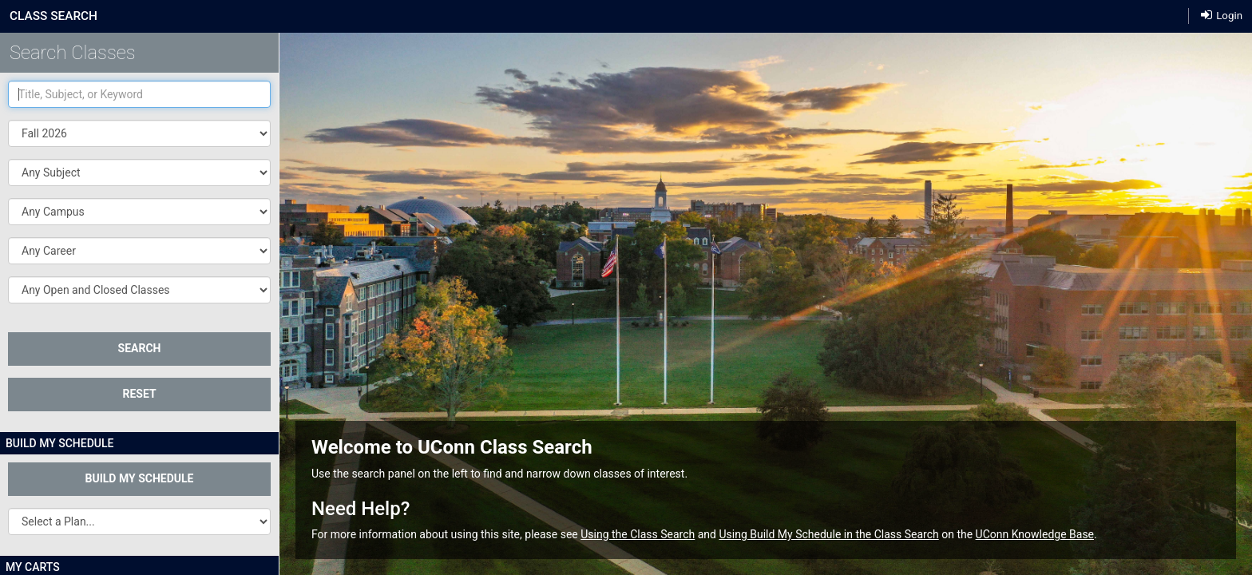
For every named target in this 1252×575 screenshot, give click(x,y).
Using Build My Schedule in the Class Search (828, 534)
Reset (139, 393)
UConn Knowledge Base (1035, 534)
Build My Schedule (139, 478)
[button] (139, 172)
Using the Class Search (637, 534)
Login (1221, 16)
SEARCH (139, 348)
